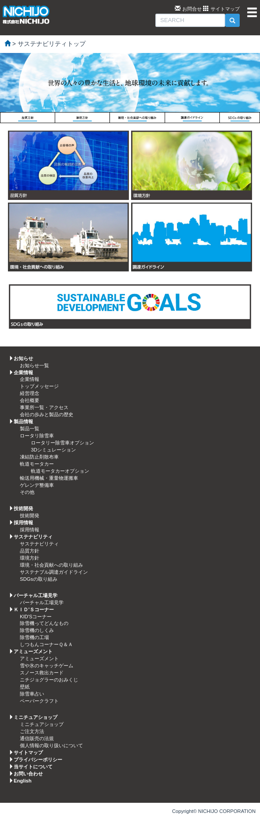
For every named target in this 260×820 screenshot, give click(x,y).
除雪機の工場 (34, 637)
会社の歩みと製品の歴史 (46, 414)
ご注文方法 (32, 731)
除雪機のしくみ (37, 630)
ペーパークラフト (39, 700)
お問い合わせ (28, 773)
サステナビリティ (39, 543)
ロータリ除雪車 (37, 435)
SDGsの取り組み (38, 579)
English (22, 780)
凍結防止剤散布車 (39, 456)
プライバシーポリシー (38, 759)
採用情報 (29, 529)
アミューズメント (39, 658)
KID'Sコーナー (36, 616)
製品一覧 (29, 428)
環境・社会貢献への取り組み (51, 565)
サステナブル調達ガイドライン (54, 572)
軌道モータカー (37, 463)
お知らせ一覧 (34, 365)
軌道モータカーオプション (60, 471)
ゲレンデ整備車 (37, 485)
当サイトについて (33, 766)
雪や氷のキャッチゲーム (46, 665)
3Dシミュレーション (53, 449)
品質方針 (29, 550)
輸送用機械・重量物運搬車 (49, 478)
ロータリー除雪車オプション (62, 442)
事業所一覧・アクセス (44, 407)
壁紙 (25, 686)
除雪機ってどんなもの (44, 623)
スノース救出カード (42, 672)
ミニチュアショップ (42, 724)
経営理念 (29, 393)
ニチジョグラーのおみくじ (49, 679)
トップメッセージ (39, 386)
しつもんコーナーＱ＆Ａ (46, 644)
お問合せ (192, 8)
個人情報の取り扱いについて (51, 745)
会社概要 (29, 400)
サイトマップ (225, 8)
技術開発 (29, 515)
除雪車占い (32, 693)
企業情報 (29, 379)
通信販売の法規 (37, 738)
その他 (27, 492)
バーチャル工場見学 (42, 602)
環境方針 (29, 557)
